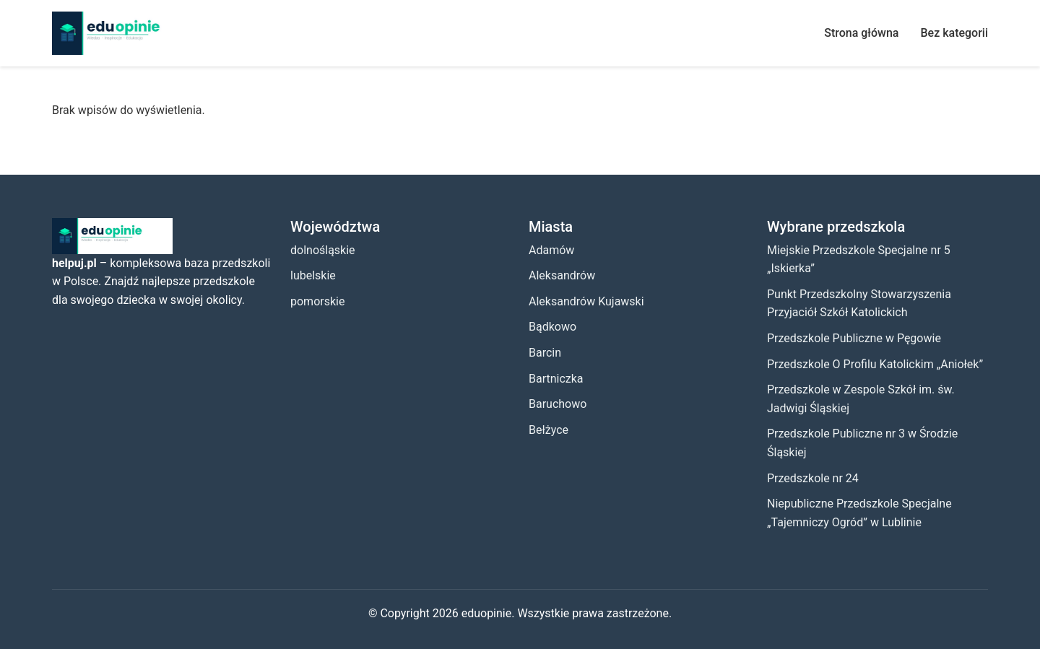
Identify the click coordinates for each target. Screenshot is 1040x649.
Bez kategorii (954, 33)
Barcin (545, 353)
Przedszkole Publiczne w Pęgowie (854, 338)
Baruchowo (557, 404)
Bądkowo (552, 327)
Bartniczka (556, 379)
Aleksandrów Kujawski (586, 301)
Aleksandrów (562, 275)
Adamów (551, 250)
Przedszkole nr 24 (813, 478)
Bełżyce (548, 430)
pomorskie (317, 301)
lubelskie (313, 275)
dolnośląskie (322, 250)
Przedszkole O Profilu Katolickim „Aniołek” (875, 364)
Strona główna (861, 33)
